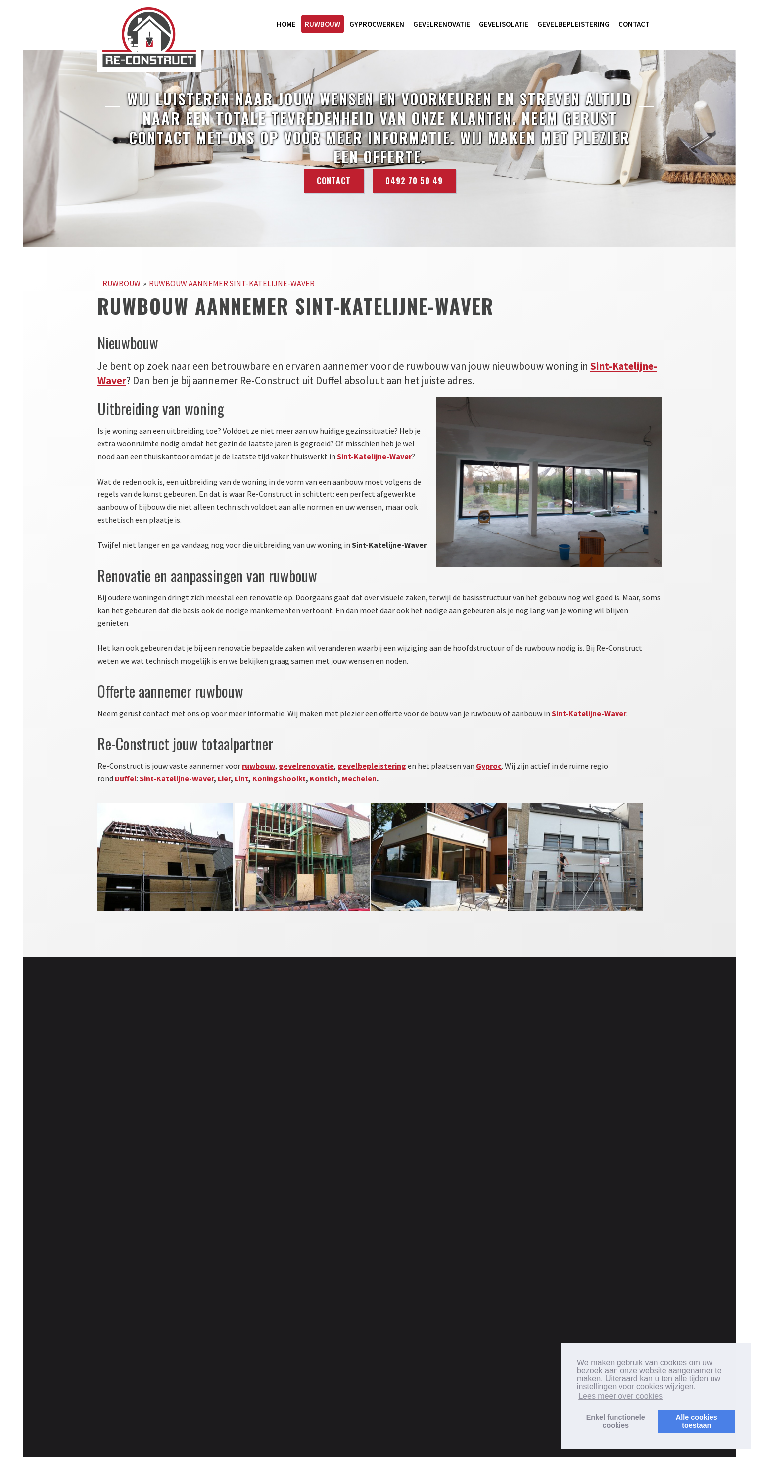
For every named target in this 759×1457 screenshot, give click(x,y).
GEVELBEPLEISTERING (573, 24)
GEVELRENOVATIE (441, 24)
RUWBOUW (322, 24)
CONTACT (634, 24)
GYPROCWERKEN (376, 24)
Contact (334, 182)
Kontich (324, 778)
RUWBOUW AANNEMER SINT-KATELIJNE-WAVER (232, 283)
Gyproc (489, 766)
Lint (241, 778)
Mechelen (359, 778)
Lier (224, 778)
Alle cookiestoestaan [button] (696, 1421)
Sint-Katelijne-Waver (374, 456)
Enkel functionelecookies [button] (615, 1421)
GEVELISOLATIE (503, 24)
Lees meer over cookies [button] (620, 1396)
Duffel (126, 778)
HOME (286, 24)
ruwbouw (258, 766)
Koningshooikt (279, 778)
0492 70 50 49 (414, 182)
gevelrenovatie (306, 766)
